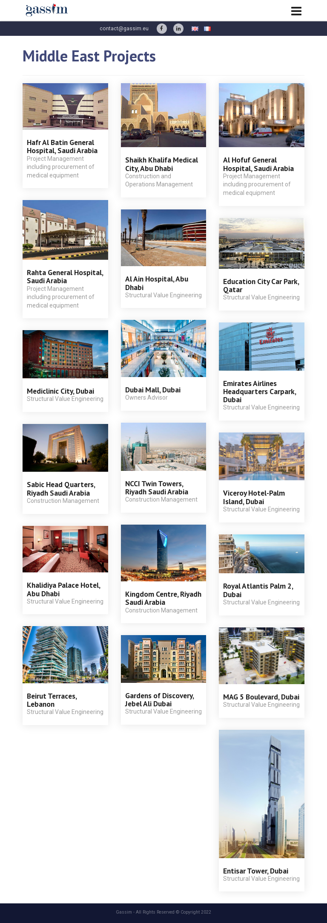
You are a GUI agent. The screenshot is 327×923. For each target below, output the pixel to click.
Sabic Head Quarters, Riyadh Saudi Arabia (61, 488)
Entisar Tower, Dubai (255, 871)
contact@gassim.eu (124, 29)
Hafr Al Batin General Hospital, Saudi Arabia (62, 146)
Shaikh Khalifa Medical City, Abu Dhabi (161, 164)
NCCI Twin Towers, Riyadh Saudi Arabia (156, 487)
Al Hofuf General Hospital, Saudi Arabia (258, 164)
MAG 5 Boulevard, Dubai (261, 697)
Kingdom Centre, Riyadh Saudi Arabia (163, 598)
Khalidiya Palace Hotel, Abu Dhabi (63, 589)
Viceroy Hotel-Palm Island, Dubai (254, 497)
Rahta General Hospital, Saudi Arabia (65, 276)
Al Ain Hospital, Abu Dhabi (156, 283)
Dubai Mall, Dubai (153, 390)
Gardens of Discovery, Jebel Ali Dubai (159, 699)
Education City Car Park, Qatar (261, 285)
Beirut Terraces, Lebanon (52, 700)
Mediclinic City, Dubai (60, 391)
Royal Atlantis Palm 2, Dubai (258, 590)
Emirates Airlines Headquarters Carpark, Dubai (259, 391)
